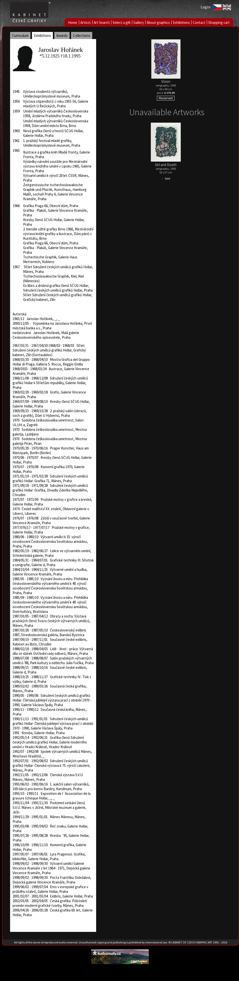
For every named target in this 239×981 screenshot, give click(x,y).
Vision (165, 81)
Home (72, 22)
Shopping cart (219, 22)
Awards (62, 35)
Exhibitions (181, 22)
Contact (199, 22)
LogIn (205, 6)
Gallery (139, 22)
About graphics (158, 22)
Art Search (102, 22)
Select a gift (122, 22)
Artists (85, 22)
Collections (81, 35)
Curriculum (20, 35)
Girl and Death (166, 164)
